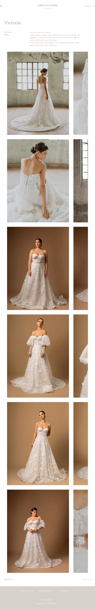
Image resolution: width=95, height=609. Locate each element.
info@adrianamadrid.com (45, 591)
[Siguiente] (85, 579)
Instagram (87, 6)
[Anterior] (10, 579)
